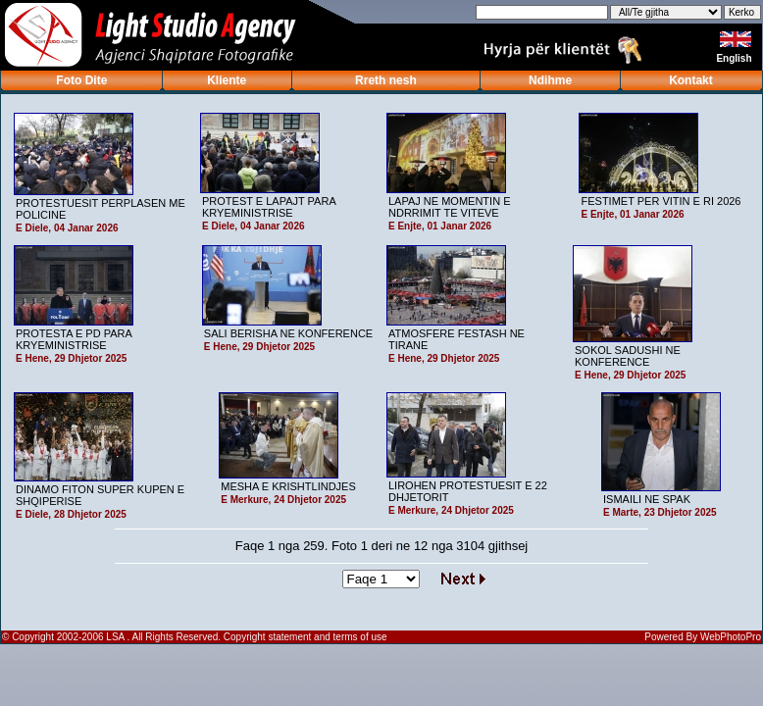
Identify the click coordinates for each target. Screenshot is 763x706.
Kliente (226, 80)
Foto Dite (81, 80)
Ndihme (550, 80)
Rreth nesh (386, 80)
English (735, 58)
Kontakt (691, 80)
